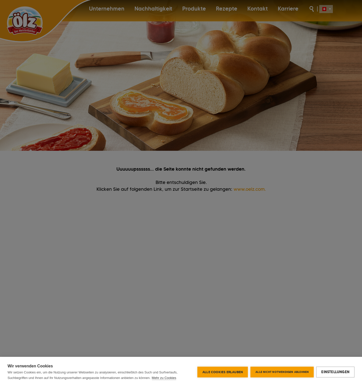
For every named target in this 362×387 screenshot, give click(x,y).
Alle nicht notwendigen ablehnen (282, 372)
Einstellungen (335, 372)
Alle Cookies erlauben (222, 372)
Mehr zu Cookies (164, 378)
